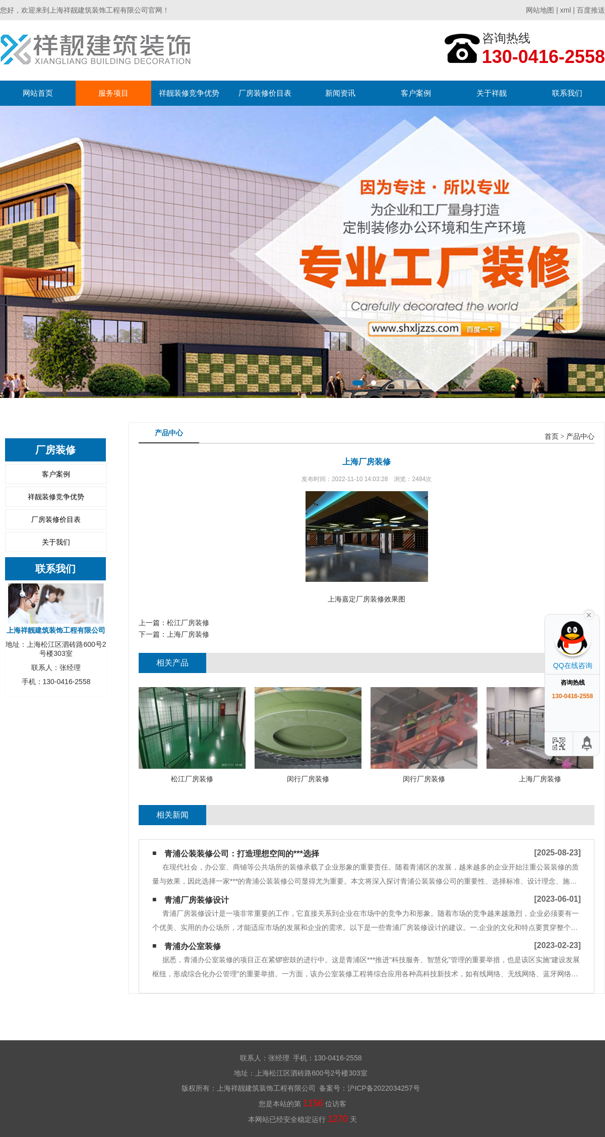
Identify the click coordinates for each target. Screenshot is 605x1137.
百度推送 (591, 10)
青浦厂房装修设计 (196, 900)
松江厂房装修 (188, 623)
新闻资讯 (340, 93)
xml (565, 10)
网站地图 (540, 10)
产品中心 (580, 436)
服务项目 (113, 93)
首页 (551, 436)
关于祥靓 (491, 93)
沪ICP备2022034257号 (383, 1088)
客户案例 (416, 93)
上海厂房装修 (188, 634)
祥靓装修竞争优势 (189, 93)
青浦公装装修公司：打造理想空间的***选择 (241, 853)
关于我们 (56, 542)
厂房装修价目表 (264, 93)
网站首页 (38, 93)
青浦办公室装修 (192, 946)
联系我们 (567, 93)
